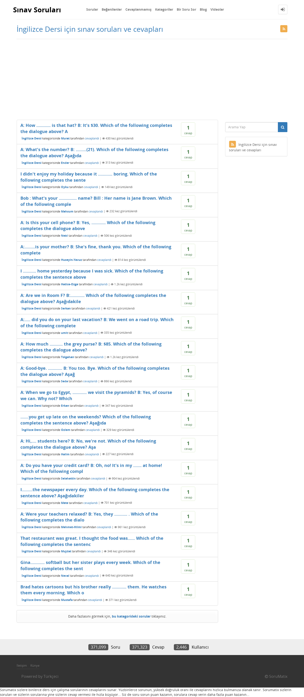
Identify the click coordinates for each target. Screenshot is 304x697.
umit (64, 333)
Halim (65, 454)
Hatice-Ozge (69, 284)
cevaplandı (92, 138)
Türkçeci (50, 676)
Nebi (64, 236)
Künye (34, 665)
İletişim (22, 665)
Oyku (65, 187)
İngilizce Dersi (32, 138)
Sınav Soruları (38, 9)
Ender (65, 163)
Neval (65, 575)
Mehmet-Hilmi (71, 527)
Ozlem (65, 430)
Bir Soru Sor (186, 9)
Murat (65, 138)
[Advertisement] (152, 79)
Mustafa (67, 600)
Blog (203, 9)
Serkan (66, 308)
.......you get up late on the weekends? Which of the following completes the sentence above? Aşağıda (85, 420)
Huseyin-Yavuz (71, 260)
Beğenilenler (112, 9)
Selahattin (68, 478)
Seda (64, 381)
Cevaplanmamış (138, 9)
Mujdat (66, 551)
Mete (64, 503)
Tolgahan (67, 357)
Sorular (92, 9)
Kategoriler (164, 9)
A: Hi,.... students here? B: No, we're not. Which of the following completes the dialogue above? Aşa (88, 444)
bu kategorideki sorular (131, 616)
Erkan (65, 406)
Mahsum (67, 211)
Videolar (217, 9)
